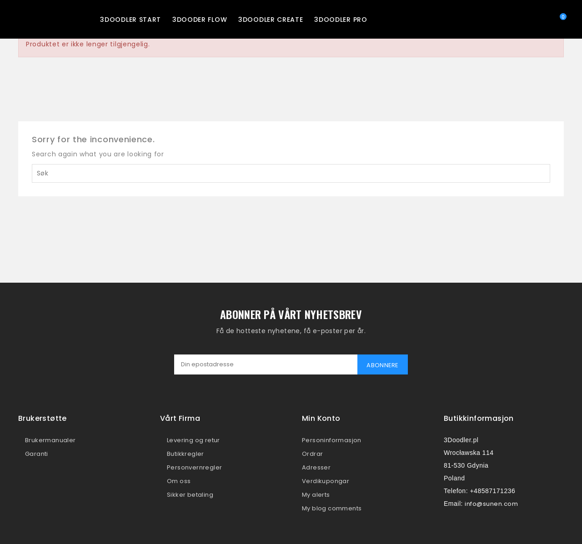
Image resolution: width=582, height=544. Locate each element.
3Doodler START (130, 19)
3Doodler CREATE (270, 19)
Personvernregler (194, 467)
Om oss (179, 481)
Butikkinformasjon (479, 418)
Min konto (321, 418)
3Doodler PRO (340, 19)
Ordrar (312, 453)
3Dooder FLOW (199, 19)
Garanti (36, 453)
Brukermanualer (50, 440)
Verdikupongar (325, 481)
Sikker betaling (190, 494)
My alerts (316, 494)
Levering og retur (193, 440)
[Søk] (291, 173)
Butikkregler (185, 453)
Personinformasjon (331, 440)
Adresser (316, 467)
